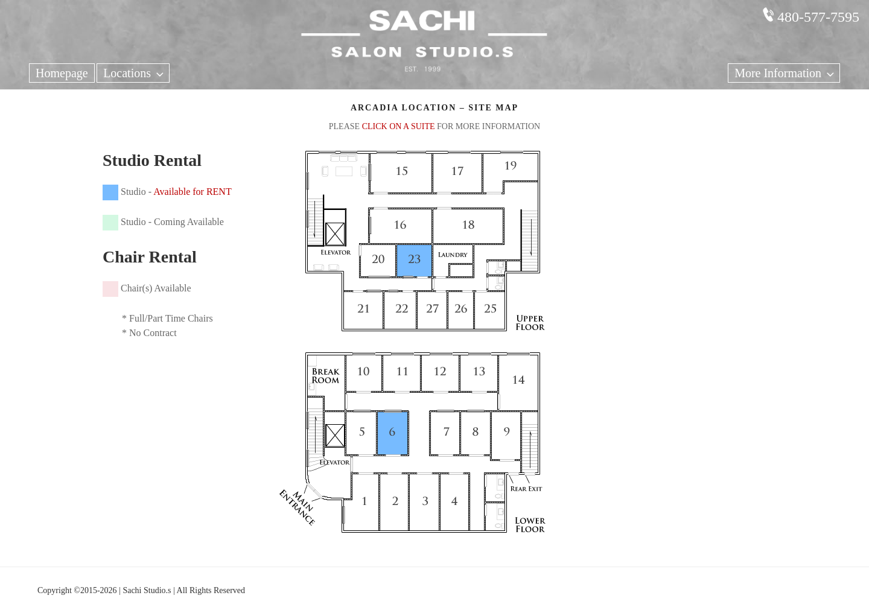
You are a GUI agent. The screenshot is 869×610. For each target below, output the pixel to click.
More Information (785, 73)
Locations (134, 73)
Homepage (62, 73)
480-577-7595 (818, 17)
